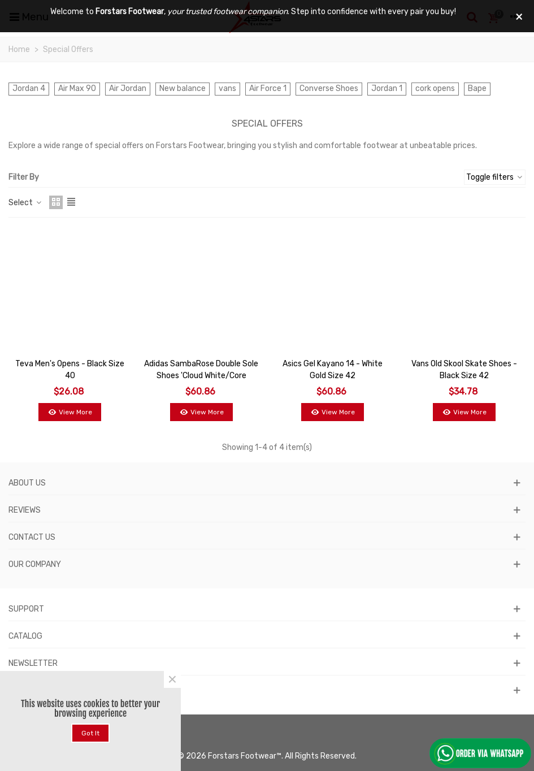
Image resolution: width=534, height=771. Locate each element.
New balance (182, 88)
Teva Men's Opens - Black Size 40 (69, 369)
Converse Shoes (328, 88)
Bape (477, 88)
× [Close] (172, 679)
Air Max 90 (77, 88)
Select (25, 202)
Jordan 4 (28, 88)
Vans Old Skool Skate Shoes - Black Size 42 (464, 369)
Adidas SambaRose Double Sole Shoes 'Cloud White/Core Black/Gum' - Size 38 (201, 375)
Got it (90, 733)
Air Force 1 (267, 88)
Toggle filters (494, 177)
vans (227, 88)
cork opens (435, 88)
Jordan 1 (386, 88)
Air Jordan (127, 88)
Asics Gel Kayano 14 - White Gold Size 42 (333, 369)
